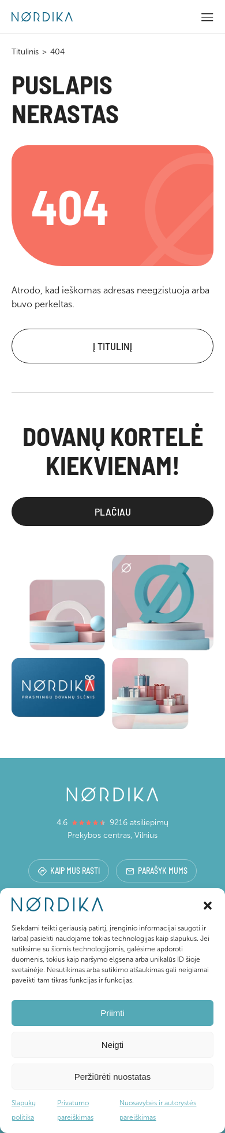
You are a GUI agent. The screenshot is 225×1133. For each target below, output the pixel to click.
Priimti (112, 1013)
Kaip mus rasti (69, 871)
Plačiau (113, 511)
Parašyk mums (156, 871)
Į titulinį (112, 346)
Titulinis (25, 52)
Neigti (112, 1045)
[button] (207, 904)
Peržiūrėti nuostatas (112, 1077)
